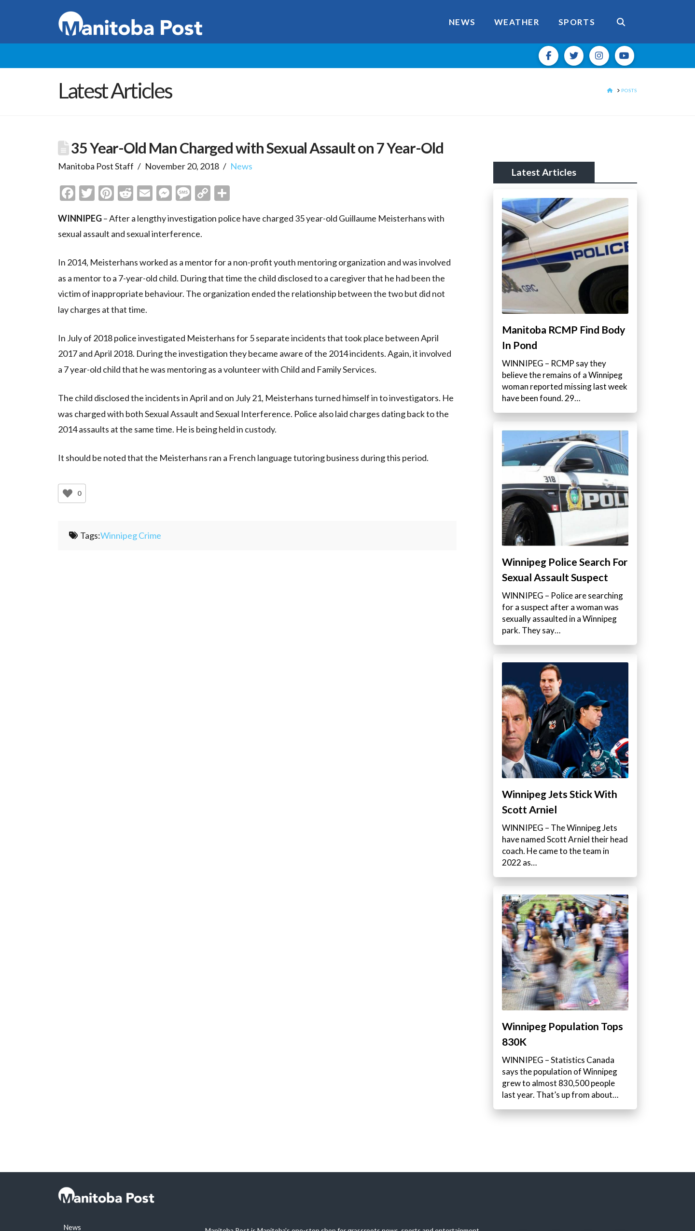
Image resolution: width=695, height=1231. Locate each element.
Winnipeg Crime (130, 535)
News (241, 166)
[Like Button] (67, 493)
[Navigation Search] (620, 21)
